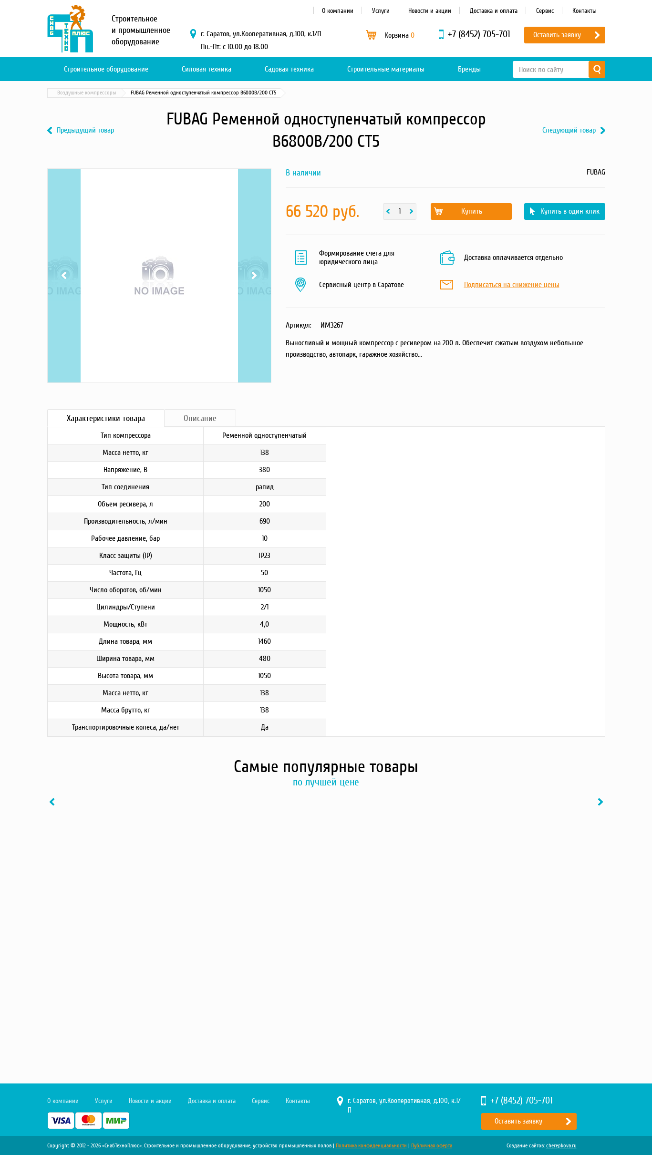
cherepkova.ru (561, 1145)
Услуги (381, 11)
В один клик (147, 1003)
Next (254, 275)
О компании (337, 11)
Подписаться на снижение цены (511, 285)
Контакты (584, 11)
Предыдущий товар (85, 130)
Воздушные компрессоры (196, 92)
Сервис (545, 11)
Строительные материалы (385, 69)
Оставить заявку (557, 35)
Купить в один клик (570, 211)
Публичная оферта (431, 1145)
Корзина (399, 35)
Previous (64, 275)
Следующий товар (569, 130)
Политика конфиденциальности (371, 1145)
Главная (61, 92)
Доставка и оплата (493, 11)
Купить (471, 211)
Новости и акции (429, 11)
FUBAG (596, 172)
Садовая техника (289, 69)
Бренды (469, 69)
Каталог (92, 92)
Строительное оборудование (106, 69)
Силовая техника (206, 69)
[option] (111, 909)
